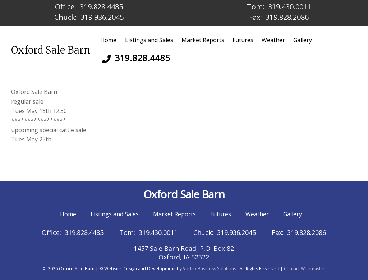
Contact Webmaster (304, 269)
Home (108, 40)
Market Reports (202, 40)
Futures (243, 40)
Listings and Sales (149, 40)
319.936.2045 (102, 17)
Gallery (302, 40)
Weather (273, 40)
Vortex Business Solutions (209, 269)
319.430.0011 (289, 7)
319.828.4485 (101, 7)
